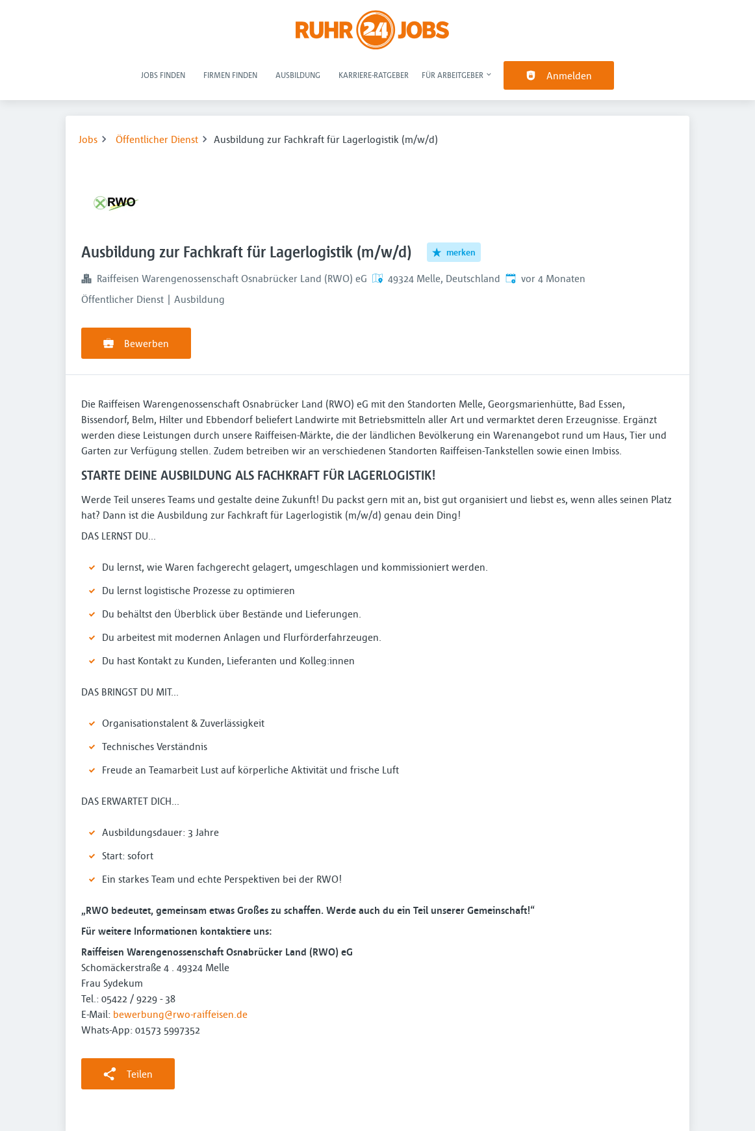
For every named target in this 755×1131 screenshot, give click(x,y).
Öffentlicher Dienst (157, 139)
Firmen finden (230, 75)
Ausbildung (297, 75)
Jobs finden (163, 75)
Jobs (88, 139)
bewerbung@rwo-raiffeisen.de (180, 1014)
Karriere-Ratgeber (374, 75)
